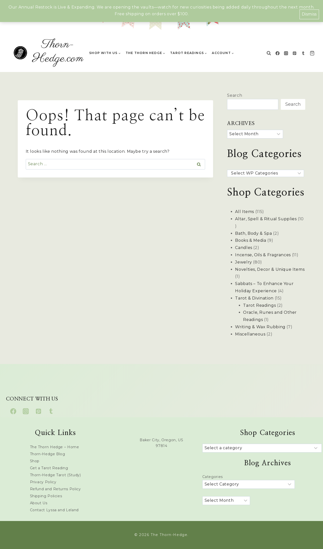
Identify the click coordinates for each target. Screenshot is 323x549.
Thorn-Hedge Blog (47, 454)
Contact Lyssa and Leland (54, 510)
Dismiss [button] (309, 14)
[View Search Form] (269, 53)
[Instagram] (286, 53)
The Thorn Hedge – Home (54, 447)
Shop (35, 461)
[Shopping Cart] (313, 53)
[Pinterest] (295, 53)
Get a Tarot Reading (49, 468)
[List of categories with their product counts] (262, 448)
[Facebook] (278, 53)
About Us (38, 503)
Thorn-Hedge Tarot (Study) (55, 475)
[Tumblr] (303, 53)
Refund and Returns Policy (55, 489)
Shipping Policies (46, 496)
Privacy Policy (43, 482)
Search (234, 95)
